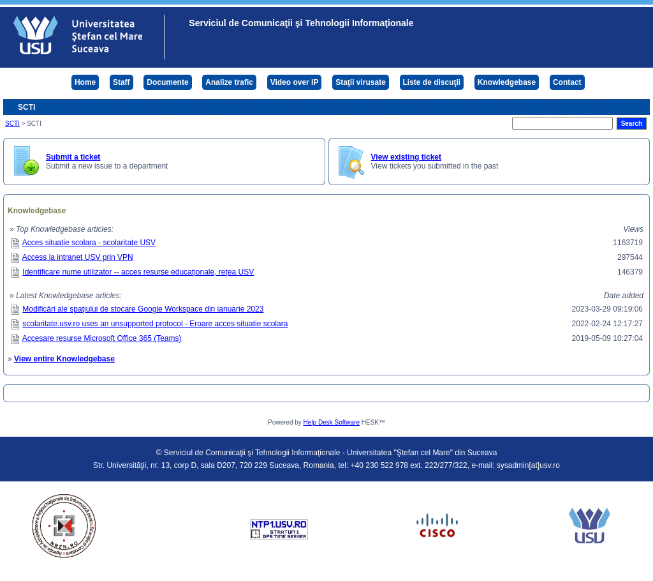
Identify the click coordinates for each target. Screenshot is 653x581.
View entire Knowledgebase (64, 358)
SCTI (12, 123)
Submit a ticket (73, 157)
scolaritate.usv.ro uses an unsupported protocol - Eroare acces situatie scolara (155, 323)
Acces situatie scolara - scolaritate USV (89, 242)
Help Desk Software (332, 422)
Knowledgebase (507, 82)
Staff (121, 82)
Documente (167, 82)
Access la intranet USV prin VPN (77, 257)
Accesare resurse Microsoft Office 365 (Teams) (102, 338)
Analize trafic (229, 82)
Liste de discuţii (432, 82)
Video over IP (294, 82)
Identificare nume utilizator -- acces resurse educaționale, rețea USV (138, 272)
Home (85, 82)
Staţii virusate (360, 82)
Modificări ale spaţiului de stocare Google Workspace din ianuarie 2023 (142, 309)
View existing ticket (406, 157)
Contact (567, 82)
